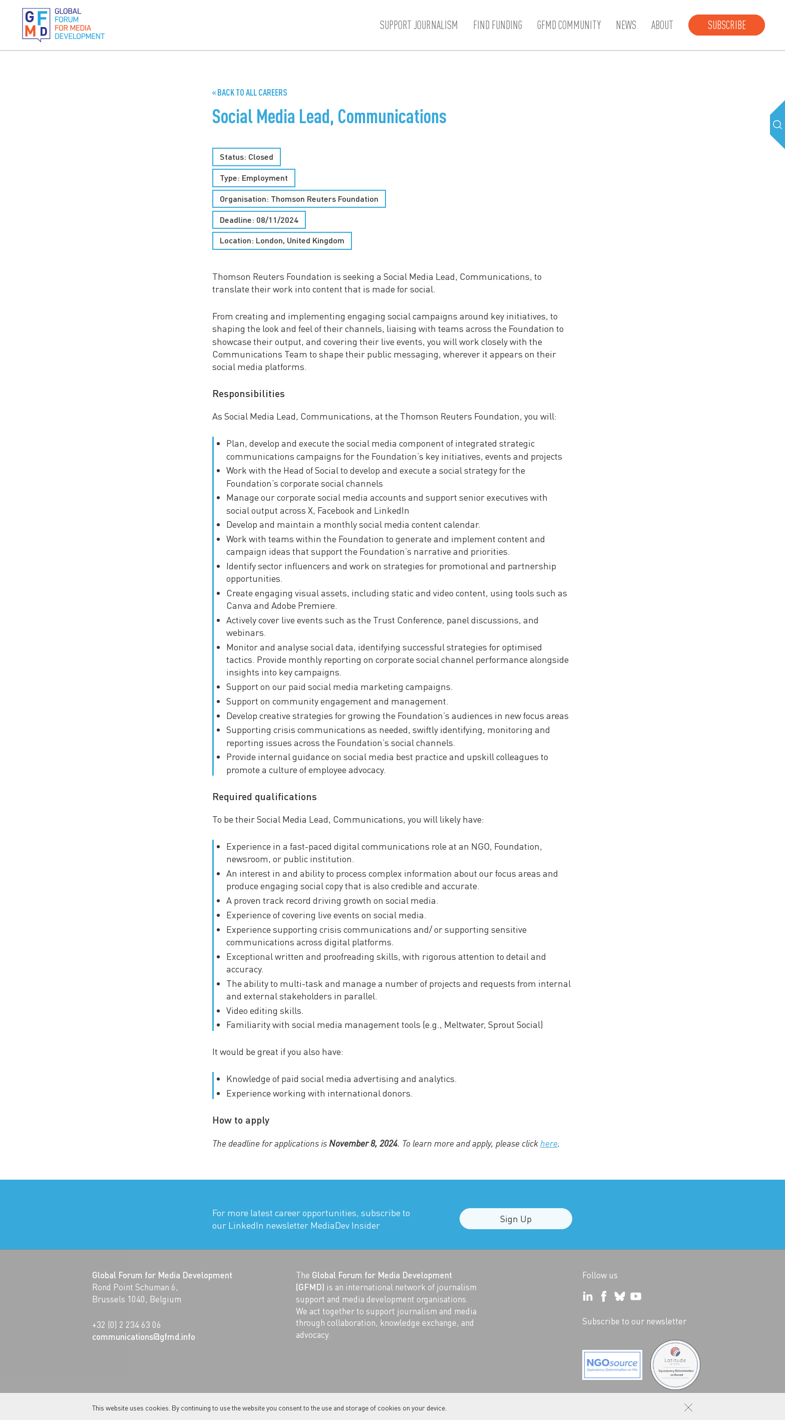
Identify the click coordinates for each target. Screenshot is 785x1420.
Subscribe (727, 25)
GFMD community (569, 25)
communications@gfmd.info (143, 1336)
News (626, 25)
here (549, 1143)
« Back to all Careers (249, 92)
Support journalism (419, 25)
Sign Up (516, 1224)
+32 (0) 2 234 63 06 (126, 1324)
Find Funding (497, 25)
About (662, 25)
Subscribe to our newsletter (634, 1320)
